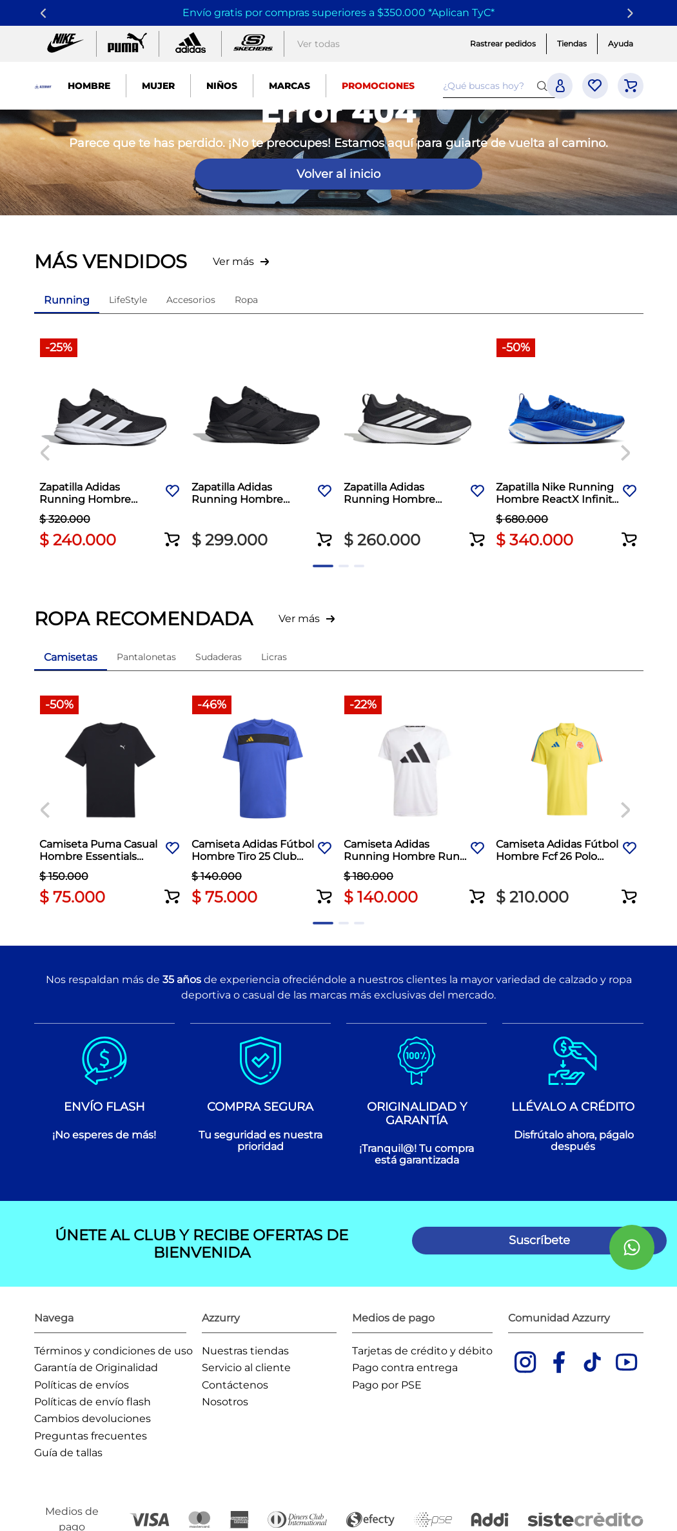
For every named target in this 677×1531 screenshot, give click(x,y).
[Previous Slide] (45, 13)
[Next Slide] (632, 13)
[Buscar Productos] (545, 85)
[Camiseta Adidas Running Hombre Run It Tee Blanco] (415, 799)
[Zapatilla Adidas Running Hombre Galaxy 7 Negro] (110, 443)
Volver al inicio (338, 174)
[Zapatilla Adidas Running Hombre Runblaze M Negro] (415, 443)
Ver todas (318, 44)
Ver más (233, 261)
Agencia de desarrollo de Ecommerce (192, 1515)
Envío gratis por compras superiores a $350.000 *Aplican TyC (336, 12)
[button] (172, 529)
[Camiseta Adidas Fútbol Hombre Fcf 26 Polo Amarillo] (567, 799)
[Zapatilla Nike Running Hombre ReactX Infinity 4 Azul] (567, 443)
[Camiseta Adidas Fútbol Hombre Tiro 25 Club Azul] (262, 799)
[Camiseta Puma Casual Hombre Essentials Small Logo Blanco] (110, 799)
